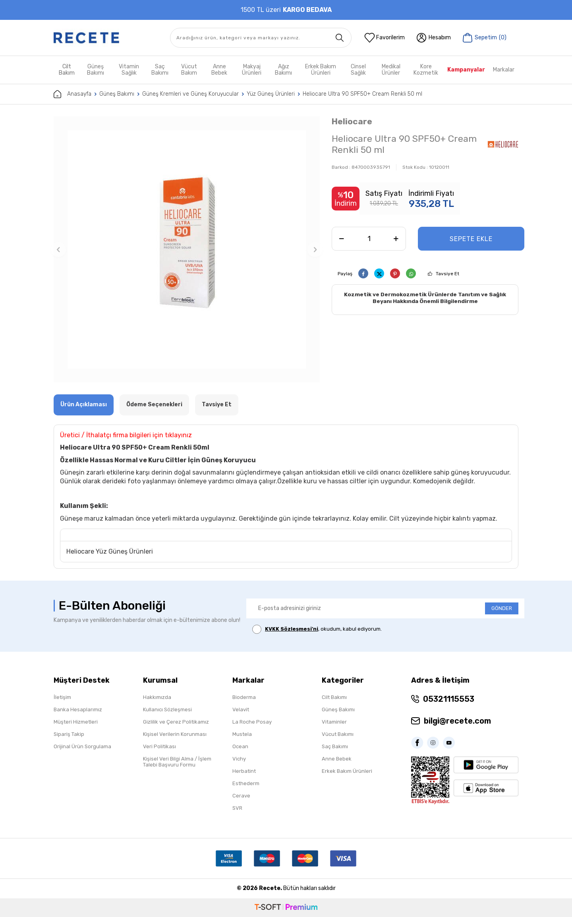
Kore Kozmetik (426, 69)
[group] (187, 249)
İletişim (62, 697)
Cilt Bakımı (334, 697)
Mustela (242, 734)
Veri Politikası (159, 746)
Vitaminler (334, 722)
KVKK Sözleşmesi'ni (291, 629)
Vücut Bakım (189, 69)
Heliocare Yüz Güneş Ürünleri (109, 551)
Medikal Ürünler (391, 69)
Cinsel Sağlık (358, 69)
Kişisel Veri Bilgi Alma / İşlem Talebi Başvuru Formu (177, 762)
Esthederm (245, 783)
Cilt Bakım (67, 69)
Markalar (503, 69)
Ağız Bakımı (283, 69)
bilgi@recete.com (457, 721)
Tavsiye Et (447, 273)
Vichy (239, 759)
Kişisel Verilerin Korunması (175, 734)
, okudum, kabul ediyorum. (317, 629)
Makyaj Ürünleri (251, 69)
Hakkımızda (157, 697)
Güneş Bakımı (95, 69)
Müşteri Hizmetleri (76, 722)
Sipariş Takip (69, 734)
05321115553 (448, 699)
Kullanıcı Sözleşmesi (167, 709)
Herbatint (244, 771)
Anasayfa (72, 94)
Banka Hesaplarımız (78, 709)
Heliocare (352, 121)
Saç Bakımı (159, 69)
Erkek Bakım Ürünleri (320, 69)
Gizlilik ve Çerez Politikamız (176, 722)
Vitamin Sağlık (129, 69)
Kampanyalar (466, 69)
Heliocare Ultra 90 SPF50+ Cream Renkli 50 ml (362, 94)
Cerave (241, 796)
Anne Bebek (219, 69)
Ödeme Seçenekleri (154, 404)
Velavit (240, 709)
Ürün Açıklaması (83, 404)
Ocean (240, 746)
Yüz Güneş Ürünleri (271, 94)
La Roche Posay (252, 722)
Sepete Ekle (471, 239)
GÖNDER (501, 608)
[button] (58, 249)
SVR (237, 808)
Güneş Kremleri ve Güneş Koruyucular (190, 94)
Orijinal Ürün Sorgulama (82, 746)
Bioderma (244, 697)
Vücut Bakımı (338, 734)
